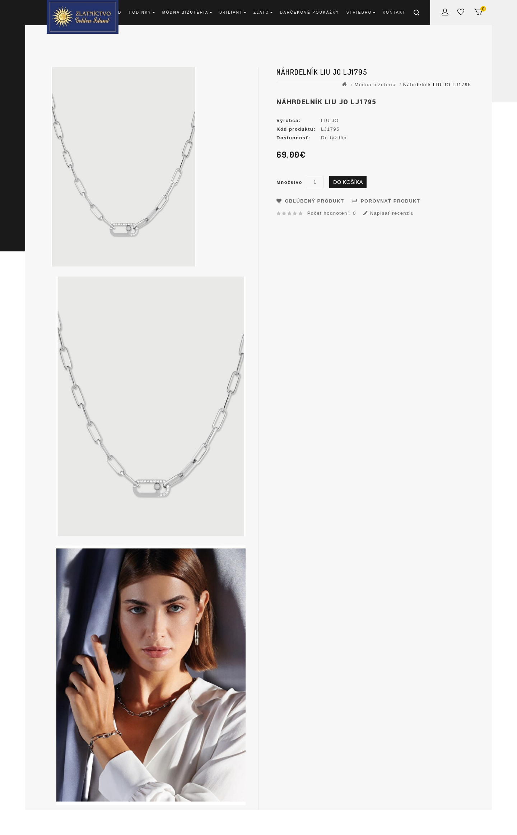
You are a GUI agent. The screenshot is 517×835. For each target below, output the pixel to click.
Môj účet (446, 13)
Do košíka (348, 182)
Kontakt (394, 12)
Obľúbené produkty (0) (462, 13)
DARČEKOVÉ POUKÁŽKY (309, 12)
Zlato (263, 12)
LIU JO (330, 120)
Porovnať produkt (386, 201)
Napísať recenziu (388, 213)
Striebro (361, 12)
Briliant (232, 12)
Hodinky (142, 12)
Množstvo (289, 182)
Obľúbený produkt (310, 201)
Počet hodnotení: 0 (331, 213)
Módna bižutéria (187, 12)
